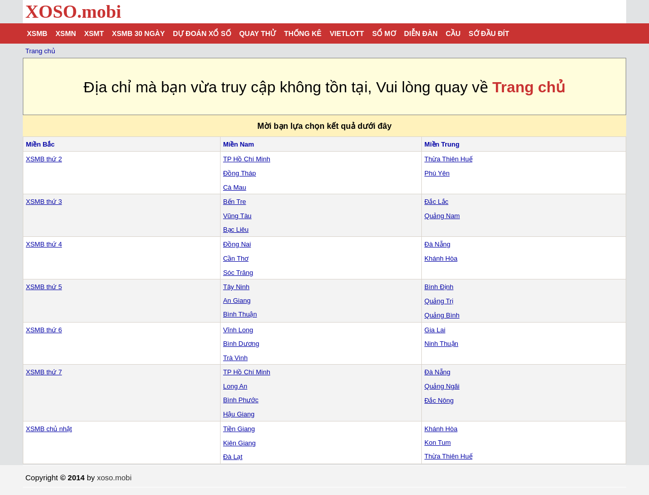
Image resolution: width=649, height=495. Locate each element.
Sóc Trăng (238, 272)
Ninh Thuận (441, 343)
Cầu (453, 33)
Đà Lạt (232, 457)
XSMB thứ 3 (44, 201)
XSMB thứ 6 (44, 330)
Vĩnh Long (238, 330)
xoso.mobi (114, 477)
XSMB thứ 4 (44, 244)
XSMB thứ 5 (44, 287)
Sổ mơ (384, 33)
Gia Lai (434, 330)
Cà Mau (234, 187)
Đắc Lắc (436, 201)
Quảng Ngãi (441, 386)
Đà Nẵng (437, 244)
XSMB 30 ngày (138, 33)
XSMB (37, 33)
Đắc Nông (439, 400)
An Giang (236, 300)
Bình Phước (241, 400)
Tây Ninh (236, 287)
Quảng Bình (441, 315)
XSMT (94, 33)
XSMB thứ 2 (44, 159)
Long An (235, 386)
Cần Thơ (235, 258)
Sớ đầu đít (488, 33)
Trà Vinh (235, 358)
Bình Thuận (240, 314)
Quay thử (257, 33)
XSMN (65, 33)
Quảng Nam (442, 216)
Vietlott (347, 33)
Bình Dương (241, 343)
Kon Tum (437, 442)
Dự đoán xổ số (202, 33)
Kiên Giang (239, 443)
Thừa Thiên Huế (448, 159)
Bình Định (438, 287)
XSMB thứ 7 (44, 372)
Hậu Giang (239, 414)
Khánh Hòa (440, 258)
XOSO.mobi (73, 12)
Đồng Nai (237, 244)
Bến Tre (234, 201)
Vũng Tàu (237, 216)
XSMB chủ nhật (49, 429)
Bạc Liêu (235, 229)
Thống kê (302, 33)
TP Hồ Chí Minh (246, 159)
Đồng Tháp (239, 173)
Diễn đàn (421, 33)
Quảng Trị (438, 301)
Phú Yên (437, 173)
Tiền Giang (239, 429)
